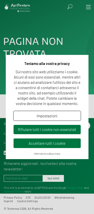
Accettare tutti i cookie (47, 143)
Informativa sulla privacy (47, 153)
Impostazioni (47, 116)
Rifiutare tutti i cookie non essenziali (47, 129)
